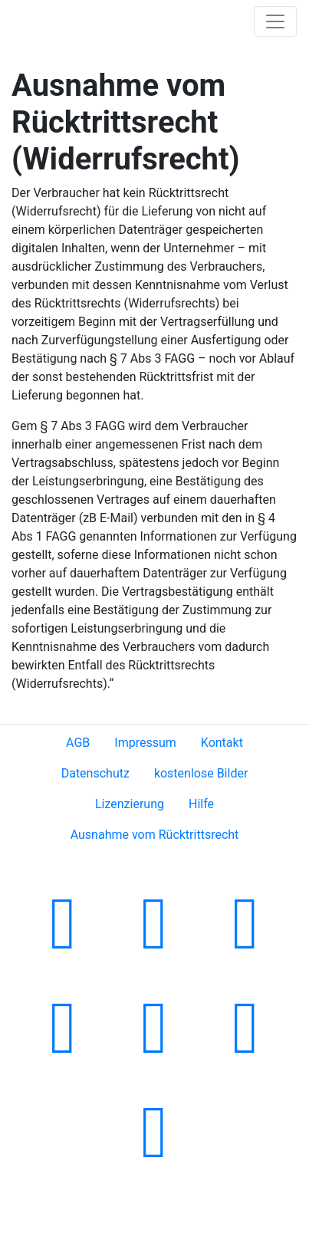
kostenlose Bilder (201, 773)
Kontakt (222, 742)
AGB (78, 742)
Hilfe (201, 804)
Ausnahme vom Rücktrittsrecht (155, 834)
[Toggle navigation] (275, 21)
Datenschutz (95, 773)
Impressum (145, 742)
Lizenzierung (129, 804)
